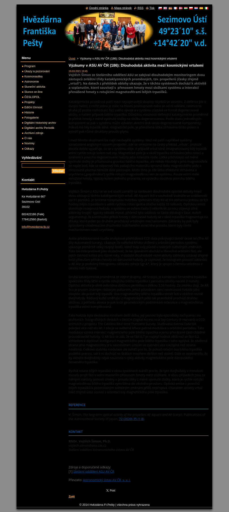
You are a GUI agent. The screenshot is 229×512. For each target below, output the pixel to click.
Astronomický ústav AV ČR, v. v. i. (107, 480)
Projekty (29, 102)
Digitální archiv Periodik (39, 128)
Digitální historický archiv (40, 122)
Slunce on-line (33, 91)
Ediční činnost (33, 107)
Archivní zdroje (33, 133)
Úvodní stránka (98, 8)
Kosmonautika (33, 76)
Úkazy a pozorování (37, 71)
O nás (28, 138)
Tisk (152, 8)
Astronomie (31, 81)
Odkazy (29, 148)
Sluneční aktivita (34, 86)
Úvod (72, 58)
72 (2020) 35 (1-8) (131, 419)
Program (29, 66)
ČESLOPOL (32, 97)
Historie (29, 112)
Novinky (29, 143)
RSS (140, 8)
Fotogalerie (31, 117)
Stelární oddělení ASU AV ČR (93, 471)
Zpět (72, 496)
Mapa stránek (123, 8)
